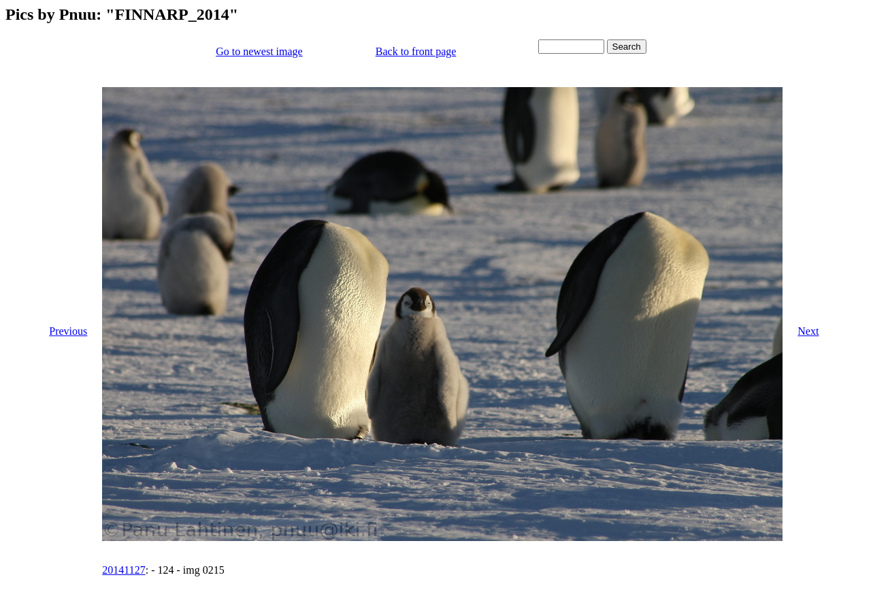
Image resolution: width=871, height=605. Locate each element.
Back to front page (416, 51)
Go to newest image (259, 51)
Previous (68, 331)
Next (808, 331)
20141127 (123, 570)
